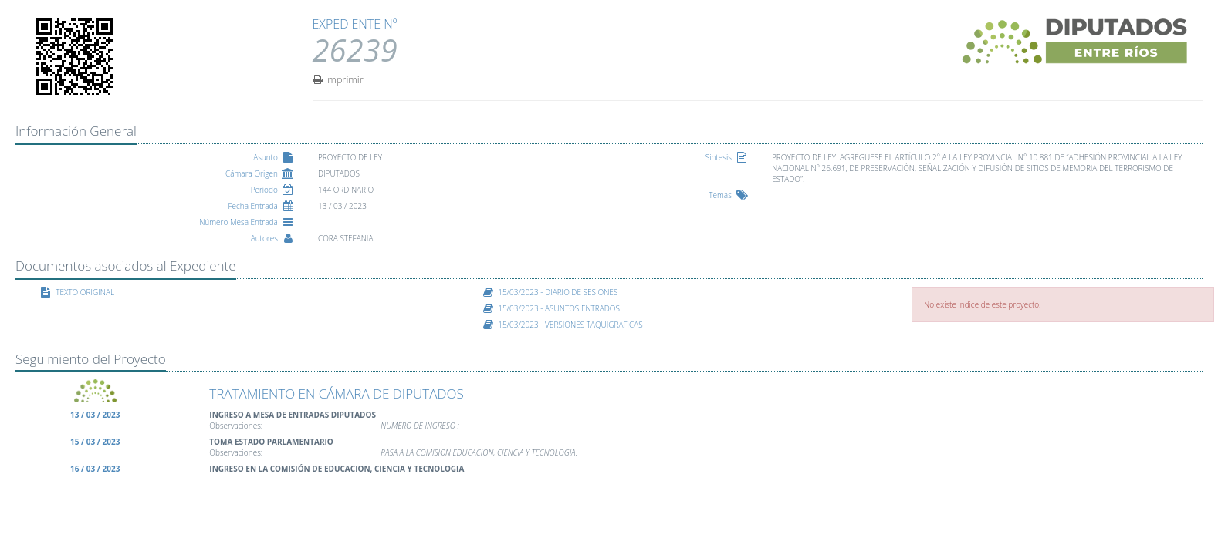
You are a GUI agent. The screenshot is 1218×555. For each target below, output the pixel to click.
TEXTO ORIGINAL (85, 292)
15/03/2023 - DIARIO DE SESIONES (557, 292)
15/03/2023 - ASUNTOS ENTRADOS (559, 308)
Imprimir (338, 78)
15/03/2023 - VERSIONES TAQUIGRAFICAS (570, 324)
